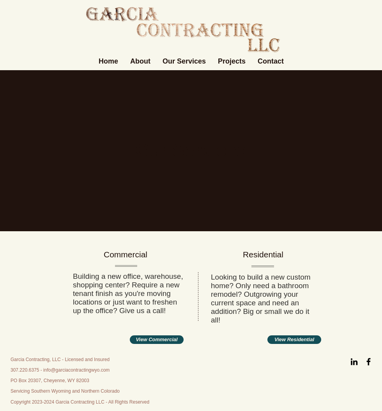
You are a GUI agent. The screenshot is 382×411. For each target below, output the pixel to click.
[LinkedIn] (354, 362)
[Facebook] (368, 362)
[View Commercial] (157, 339)
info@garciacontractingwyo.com (76, 370)
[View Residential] (294, 339)
